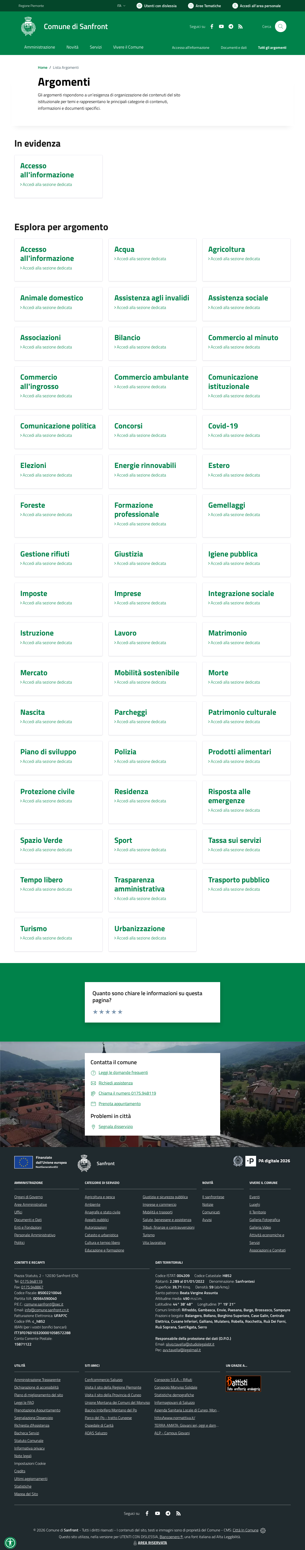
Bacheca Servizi (26, 1433)
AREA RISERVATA (149, 1542)
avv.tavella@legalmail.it (182, 1350)
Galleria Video (260, 1227)
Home (42, 67)
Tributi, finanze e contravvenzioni (168, 1227)
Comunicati (211, 1212)
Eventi (254, 1197)
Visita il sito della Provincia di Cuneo (113, 1395)
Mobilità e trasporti (158, 1212)
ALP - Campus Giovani (172, 1433)
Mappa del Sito (26, 1494)
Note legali (22, 1456)
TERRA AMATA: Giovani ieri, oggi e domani (187, 1425)
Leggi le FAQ (24, 1402)
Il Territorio (257, 1212)
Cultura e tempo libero (102, 1242)
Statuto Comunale (28, 1440)
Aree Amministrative (30, 1204)
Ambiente (92, 1204)
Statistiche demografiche (174, 1395)
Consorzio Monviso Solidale (175, 1387)
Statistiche (22, 1486)
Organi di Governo (28, 1197)
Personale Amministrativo (34, 1235)
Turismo (149, 1235)
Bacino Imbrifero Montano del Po (111, 1410)
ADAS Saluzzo (96, 1433)
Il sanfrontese (213, 1197)
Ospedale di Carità (99, 1425)
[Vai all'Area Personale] (256, 5)
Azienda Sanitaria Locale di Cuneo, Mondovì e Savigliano (198, 1410)
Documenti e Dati (28, 1219)
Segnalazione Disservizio (33, 1418)
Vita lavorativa (154, 1242)
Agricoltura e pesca (100, 1197)
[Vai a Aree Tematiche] (204, 5)
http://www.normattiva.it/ (174, 1418)
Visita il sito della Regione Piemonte (113, 1387)
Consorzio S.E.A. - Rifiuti (173, 1379)
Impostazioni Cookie (30, 1463)
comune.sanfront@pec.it (43, 1304)
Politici (19, 1242)
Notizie (207, 1204)
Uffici (18, 1212)
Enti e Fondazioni (27, 1227)
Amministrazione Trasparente (37, 1379)
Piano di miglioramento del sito (38, 1395)
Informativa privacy (29, 1448)
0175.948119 (31, 1281)
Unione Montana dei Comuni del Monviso (117, 1402)
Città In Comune (246, 1530)
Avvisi (207, 1219)
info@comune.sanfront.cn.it (47, 1310)
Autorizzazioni (96, 1227)
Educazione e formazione (104, 1250)
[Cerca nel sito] (280, 26)
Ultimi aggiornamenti (30, 1478)
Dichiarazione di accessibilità (36, 1387)
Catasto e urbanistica (101, 1235)
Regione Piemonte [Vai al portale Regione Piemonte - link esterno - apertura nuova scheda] (31, 5)
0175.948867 (32, 1287)
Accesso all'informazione (190, 47)
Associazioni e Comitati (267, 1250)
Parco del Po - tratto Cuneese (108, 1418)
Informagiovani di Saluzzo (174, 1402)
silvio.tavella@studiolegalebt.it (190, 1344)
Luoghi (254, 1204)
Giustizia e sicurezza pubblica (165, 1197)
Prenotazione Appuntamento (37, 1410)
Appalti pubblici (97, 1219)
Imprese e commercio (159, 1204)
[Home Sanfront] (63, 26)
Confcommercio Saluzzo (103, 1379)
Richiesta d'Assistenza (31, 1425)
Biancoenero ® (171, 1537)
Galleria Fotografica (264, 1219)
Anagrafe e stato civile (102, 1212)
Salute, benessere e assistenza (167, 1219)
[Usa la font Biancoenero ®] (156, 5)
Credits (19, 1471)
